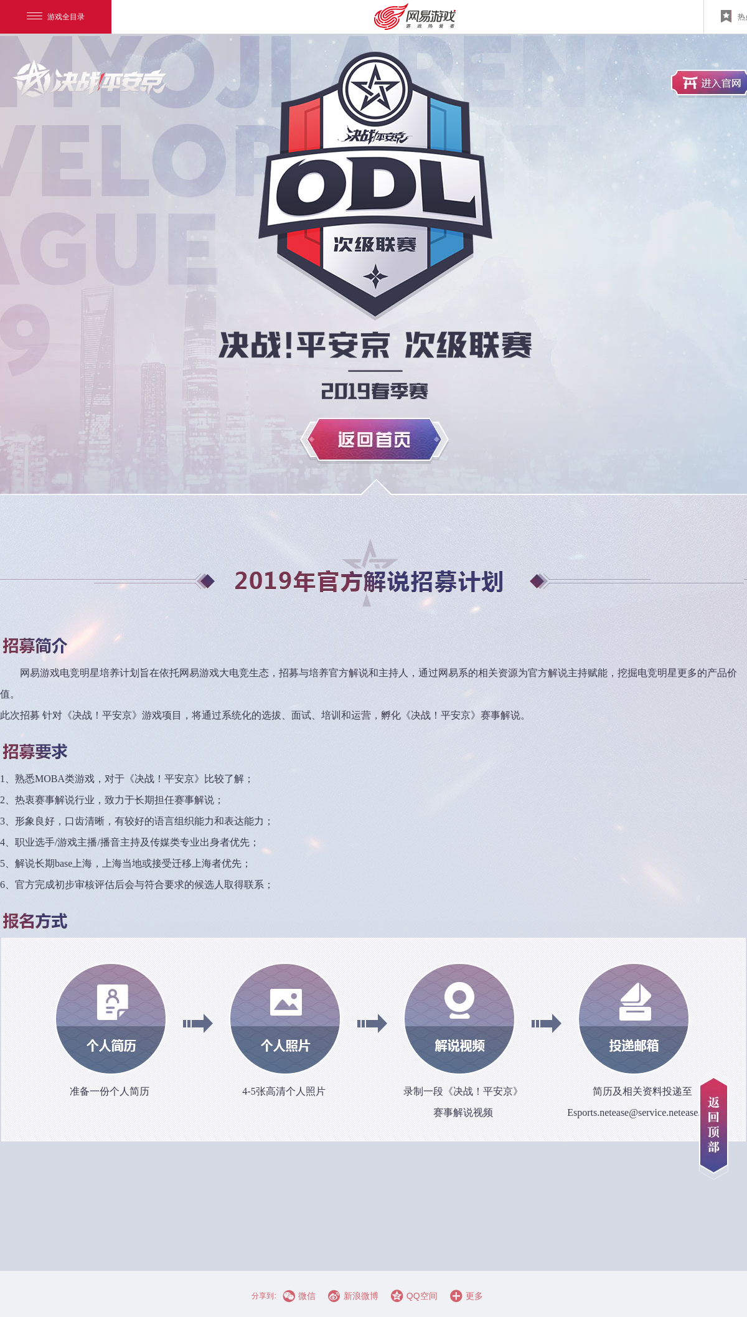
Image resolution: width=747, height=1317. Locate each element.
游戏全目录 (56, 16)
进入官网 (90, 78)
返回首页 (374, 441)
